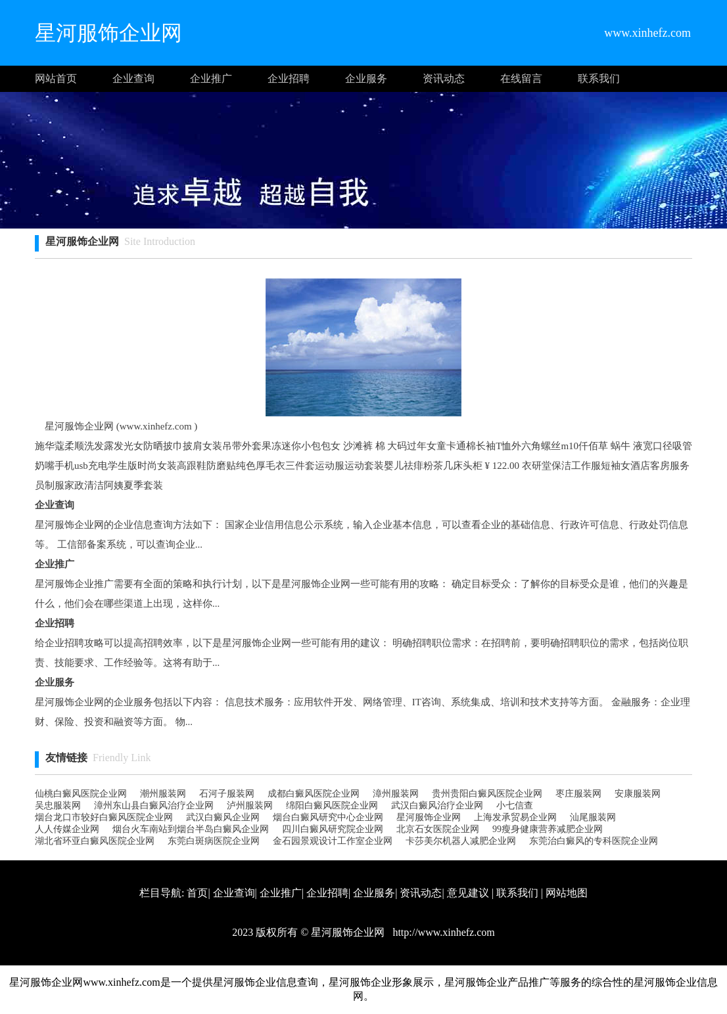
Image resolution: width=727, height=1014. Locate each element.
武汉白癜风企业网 (223, 817)
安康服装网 (638, 794)
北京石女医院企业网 (437, 829)
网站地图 (567, 892)
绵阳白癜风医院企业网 (332, 805)
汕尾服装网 (593, 817)
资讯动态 (444, 78)
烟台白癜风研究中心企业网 (328, 817)
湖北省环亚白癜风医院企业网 (94, 841)
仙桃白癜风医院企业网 (81, 794)
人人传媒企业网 (67, 829)
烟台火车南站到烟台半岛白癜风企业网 (190, 829)
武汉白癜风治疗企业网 (437, 805)
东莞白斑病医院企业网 (214, 841)
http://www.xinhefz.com (442, 932)
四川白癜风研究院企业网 (332, 829)
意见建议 (468, 892)
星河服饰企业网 (428, 817)
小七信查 (514, 805)
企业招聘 (289, 78)
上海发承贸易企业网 (515, 817)
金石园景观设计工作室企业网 (332, 841)
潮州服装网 (163, 794)
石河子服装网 (226, 794)
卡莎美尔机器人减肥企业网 (461, 841)
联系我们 (599, 78)
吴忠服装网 (58, 805)
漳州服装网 (396, 794)
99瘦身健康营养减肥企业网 (547, 829)
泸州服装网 (250, 805)
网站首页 (56, 78)
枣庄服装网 (578, 794)
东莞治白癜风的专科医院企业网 (593, 841)
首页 (197, 892)
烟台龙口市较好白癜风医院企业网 (104, 817)
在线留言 (521, 78)
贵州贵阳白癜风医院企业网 (487, 794)
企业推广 (211, 78)
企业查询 (133, 78)
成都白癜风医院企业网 (314, 794)
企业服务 (366, 78)
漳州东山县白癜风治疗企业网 (154, 805)
